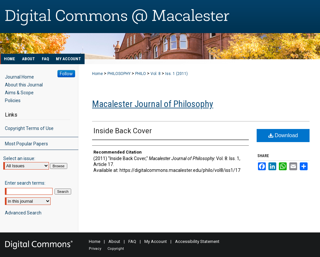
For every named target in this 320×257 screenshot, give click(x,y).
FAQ (132, 241)
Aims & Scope (19, 92)
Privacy (95, 249)
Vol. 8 (156, 73)
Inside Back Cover (122, 131)
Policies (13, 100)
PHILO (140, 73)
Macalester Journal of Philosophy (152, 104)
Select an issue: (19, 158)
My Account (155, 241)
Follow (66, 73)
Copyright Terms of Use (29, 128)
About (114, 241)
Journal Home (19, 77)
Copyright (115, 249)
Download (283, 135)
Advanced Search (23, 212)
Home (97, 73)
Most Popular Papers (26, 143)
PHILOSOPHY (119, 73)
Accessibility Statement (197, 241)
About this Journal (24, 84)
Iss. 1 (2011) (176, 73)
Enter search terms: (25, 183)
